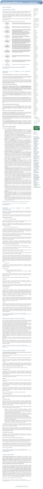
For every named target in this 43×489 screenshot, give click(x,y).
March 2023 (35, 35)
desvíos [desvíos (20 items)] (36, 156)
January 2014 (35, 92)
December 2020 (36, 47)
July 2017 (35, 71)
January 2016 (35, 83)
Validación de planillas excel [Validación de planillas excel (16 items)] (36, 180)
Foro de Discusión (36, 11)
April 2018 (35, 66)
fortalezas (14, 67)
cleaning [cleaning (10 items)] (35, 149)
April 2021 (35, 44)
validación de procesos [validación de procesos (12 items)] (36, 183)
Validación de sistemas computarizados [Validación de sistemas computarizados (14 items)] (37, 186)
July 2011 (35, 112)
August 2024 (35, 30)
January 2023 (35, 36)
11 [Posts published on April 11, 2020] (38, 120)
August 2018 (35, 65)
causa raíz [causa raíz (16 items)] (36, 148)
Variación (3, 346)
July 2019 (35, 58)
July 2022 (35, 39)
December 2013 (36, 93)
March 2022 (35, 40)
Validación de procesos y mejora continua (13, 318)
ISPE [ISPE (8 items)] (34, 167)
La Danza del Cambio (8, 454)
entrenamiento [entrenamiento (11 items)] (36, 157)
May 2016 (35, 80)
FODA (11, 67)
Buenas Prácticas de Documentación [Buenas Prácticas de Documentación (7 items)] (36, 142)
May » (36, 123)
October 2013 (35, 94)
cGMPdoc (27, 486)
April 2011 (35, 114)
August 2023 (35, 33)
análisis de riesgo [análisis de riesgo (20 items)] (37, 139)
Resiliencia (6, 314)
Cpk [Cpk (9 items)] (34, 154)
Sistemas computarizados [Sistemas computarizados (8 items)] (36, 171)
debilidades (8, 67)
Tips (34, 15)
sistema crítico (10, 314)
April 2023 (35, 34)
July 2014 (35, 90)
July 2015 (35, 87)
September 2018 (36, 64)
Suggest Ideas (35, 133)
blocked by (37, 128)
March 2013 (35, 98)
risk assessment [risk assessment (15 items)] (36, 169)
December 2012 (36, 100)
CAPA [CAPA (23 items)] (35, 146)
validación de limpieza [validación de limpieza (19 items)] (37, 176)
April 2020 (35, 52)
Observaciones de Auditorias (36, 13)
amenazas (5, 67)
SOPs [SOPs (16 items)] (36, 172)
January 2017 (35, 75)
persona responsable (7, 450)
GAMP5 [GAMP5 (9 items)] (38, 158)
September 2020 (36, 49)
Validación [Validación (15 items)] (36, 174)
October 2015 (35, 85)
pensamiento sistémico (27, 480)
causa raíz (13, 480)
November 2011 (36, 109)
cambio (5, 480)
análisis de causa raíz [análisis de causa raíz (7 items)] (36, 137)
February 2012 (36, 107)
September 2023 (36, 32)
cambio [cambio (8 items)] (37, 144)
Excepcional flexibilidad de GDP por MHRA (13, 350)
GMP (34, 12)
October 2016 (35, 77)
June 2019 (35, 59)
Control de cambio (21, 480)
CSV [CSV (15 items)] (36, 154)
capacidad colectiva (9, 480)
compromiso (17, 480)
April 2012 (35, 106)
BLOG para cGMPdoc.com (12, 2)
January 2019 (35, 62)
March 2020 (35, 53)
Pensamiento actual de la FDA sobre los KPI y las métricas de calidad (36, 24)
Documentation (36, 132)
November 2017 (36, 69)
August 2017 (35, 70)
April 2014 (35, 91)
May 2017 (35, 72)
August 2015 (35, 86)
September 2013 (36, 95)
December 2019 (36, 55)
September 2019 (36, 57)
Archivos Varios (24, 203)
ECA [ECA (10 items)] (39, 156)
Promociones (35, 14)
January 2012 (35, 108)
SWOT (24, 67)
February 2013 (36, 99)
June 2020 (35, 51)
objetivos (17, 67)
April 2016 (35, 81)
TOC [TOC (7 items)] (34, 173)
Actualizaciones (36, 9)
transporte (11, 450)
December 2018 (36, 63)
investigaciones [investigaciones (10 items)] (36, 165)
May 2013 (35, 97)
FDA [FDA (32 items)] (35, 158)
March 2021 (35, 45)
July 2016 (35, 79)
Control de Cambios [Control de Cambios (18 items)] (36, 152)
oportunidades (21, 67)
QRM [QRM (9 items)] (36, 168)
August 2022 (35, 38)
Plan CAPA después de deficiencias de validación (36, 27)
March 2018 (35, 67)
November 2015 (36, 84)
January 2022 (35, 41)
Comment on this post (5, 68)
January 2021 (35, 46)
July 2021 (35, 42)
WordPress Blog (36, 134)
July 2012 (35, 104)
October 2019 (35, 56)
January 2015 (35, 89)
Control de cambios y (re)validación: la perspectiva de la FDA (37, 20)
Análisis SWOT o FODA (8, 9)
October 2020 (35, 48)
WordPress (20, 486)
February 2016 (36, 82)
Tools (34, 16)
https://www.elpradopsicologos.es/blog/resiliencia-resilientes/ (19, 201)
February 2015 (36, 88)
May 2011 (35, 113)
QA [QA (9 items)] (34, 168)
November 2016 (36, 76)
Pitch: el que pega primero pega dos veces (36, 22)
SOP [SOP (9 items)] (34, 172)
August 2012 (35, 103)
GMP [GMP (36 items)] (35, 160)
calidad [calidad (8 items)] (35, 143)
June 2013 (35, 96)
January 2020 (35, 54)
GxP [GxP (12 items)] (34, 161)
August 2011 (35, 111)
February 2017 (36, 74)
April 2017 (35, 73)
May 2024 (35, 31)
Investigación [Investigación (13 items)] (36, 166)
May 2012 (35, 105)
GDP (3, 450)
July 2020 (35, 50)
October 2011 (35, 110)
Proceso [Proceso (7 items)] (38, 167)
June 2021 (35, 43)
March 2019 (35, 61)
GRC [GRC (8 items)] (38, 160)
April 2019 (35, 60)
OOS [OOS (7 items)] (36, 167)
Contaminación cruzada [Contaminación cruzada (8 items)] (36, 150)
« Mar (34, 123)
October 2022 (35, 37)
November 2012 (36, 101)
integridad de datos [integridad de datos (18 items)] (36, 163)
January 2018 (35, 68)
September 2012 (36, 102)
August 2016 (35, 78)
